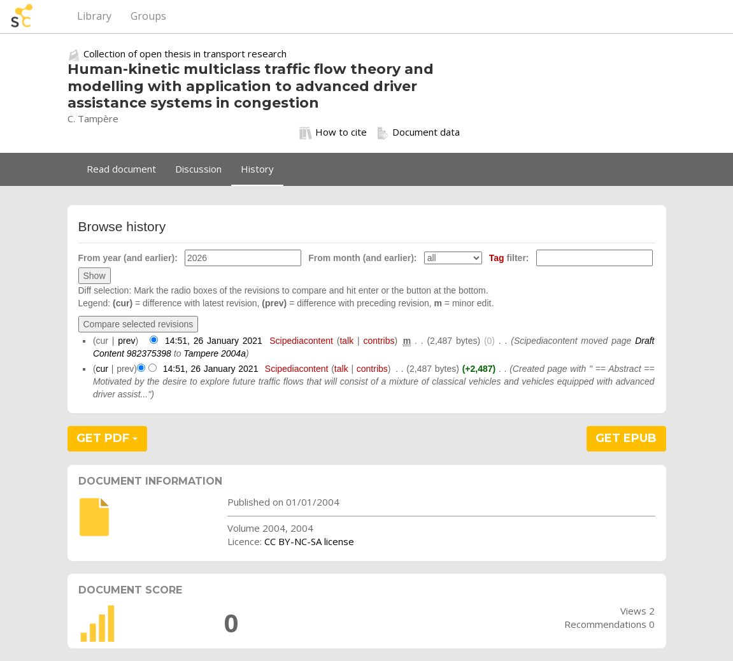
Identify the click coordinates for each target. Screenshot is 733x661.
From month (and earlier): (362, 258)
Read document (121, 168)
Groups (148, 16)
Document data (418, 132)
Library (94, 16)
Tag (496, 258)
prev (126, 341)
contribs (378, 341)
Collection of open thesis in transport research (185, 53)
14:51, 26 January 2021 (213, 341)
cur (102, 369)
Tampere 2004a (214, 353)
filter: (509, 258)
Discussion (198, 168)
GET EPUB (626, 438)
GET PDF (107, 438)
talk (346, 341)
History (257, 168)
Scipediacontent (301, 341)
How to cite (333, 132)
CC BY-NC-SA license (309, 541)
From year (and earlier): (128, 258)
